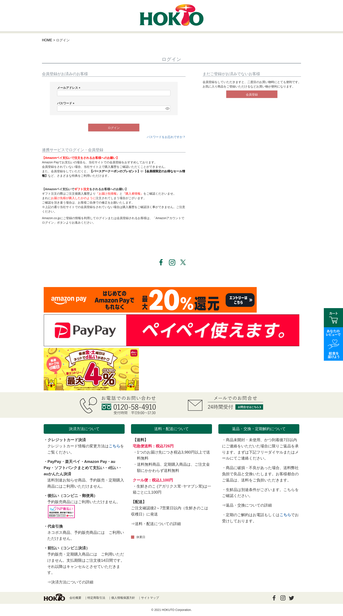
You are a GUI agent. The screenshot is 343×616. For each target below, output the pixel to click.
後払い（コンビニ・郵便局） (72, 496)
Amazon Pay (95, 461)
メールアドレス (69, 87)
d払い (113, 468)
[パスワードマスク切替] (167, 108)
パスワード (66, 103)
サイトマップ (150, 597)
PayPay (54, 461)
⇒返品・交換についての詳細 (247, 505)
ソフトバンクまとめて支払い (79, 468)
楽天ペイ (72, 461)
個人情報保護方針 (123, 597)
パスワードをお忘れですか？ (166, 137)
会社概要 (75, 597)
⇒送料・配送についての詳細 (156, 524)
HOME (47, 40)
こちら (114, 446)
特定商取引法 (96, 597)
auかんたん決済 (57, 474)
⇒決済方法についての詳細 (70, 582)
